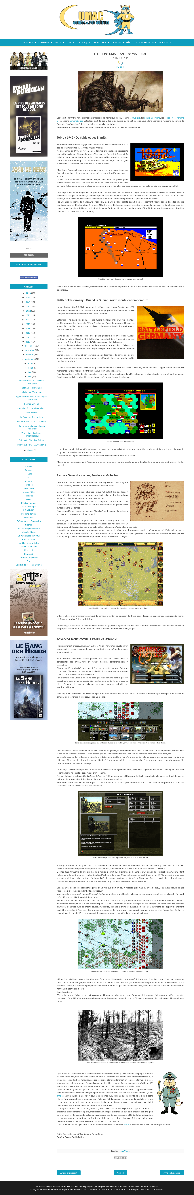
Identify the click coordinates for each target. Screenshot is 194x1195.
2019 (28, 324)
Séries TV (29, 484)
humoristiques (76, 120)
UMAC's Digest (28, 532)
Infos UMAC (28, 510)
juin (30, 372)
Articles (28, 42)
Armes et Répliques (29, 557)
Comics (28, 466)
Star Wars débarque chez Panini (31, 421)
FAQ (84, 42)
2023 (28, 306)
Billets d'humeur (28, 503)
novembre (30, 350)
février (30, 450)
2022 (28, 310)
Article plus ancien (172, 1172)
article (60, 1095)
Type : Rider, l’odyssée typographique (32, 434)
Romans (28, 470)
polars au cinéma (152, 117)
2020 (28, 319)
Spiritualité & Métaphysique (29, 564)
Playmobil (28, 554)
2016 (28, 337)
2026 (28, 293)
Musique (29, 495)
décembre (30, 345)
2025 (28, 297)
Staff (58, 42)
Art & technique (28, 506)
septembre (30, 359)
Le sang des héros (123, 42)
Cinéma (28, 481)
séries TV (169, 117)
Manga (29, 473)
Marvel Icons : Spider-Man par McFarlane (31, 427)
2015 (28, 341)
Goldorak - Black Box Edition (32, 440)
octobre (30, 354)
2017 (28, 333)
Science (28, 524)
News (28, 499)
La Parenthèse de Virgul (29, 535)
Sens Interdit (31, 412)
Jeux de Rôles (29, 492)
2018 (28, 328)
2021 (28, 315)
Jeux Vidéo (125, 1151)
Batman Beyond (31, 403)
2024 (28, 301)
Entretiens (28, 517)
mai (30, 376)
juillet (31, 367)
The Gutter (99, 42)
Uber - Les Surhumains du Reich (31, 408)
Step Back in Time (29, 546)
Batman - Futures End (32, 387)
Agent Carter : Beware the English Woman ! (31, 398)
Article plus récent (68, 1172)
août (30, 363)
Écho (28, 561)
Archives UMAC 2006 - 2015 (155, 42)
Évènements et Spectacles (29, 521)
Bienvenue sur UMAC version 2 (31, 444)
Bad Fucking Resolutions (29, 528)
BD (28, 477)
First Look (28, 550)
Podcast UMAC (29, 539)
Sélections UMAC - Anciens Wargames (31, 382)
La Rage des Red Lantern (31, 417)
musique (136, 117)
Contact (71, 42)
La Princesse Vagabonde (32, 392)
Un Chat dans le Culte (29, 543)
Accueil (120, 1172)
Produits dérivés (28, 513)
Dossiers (44, 42)
